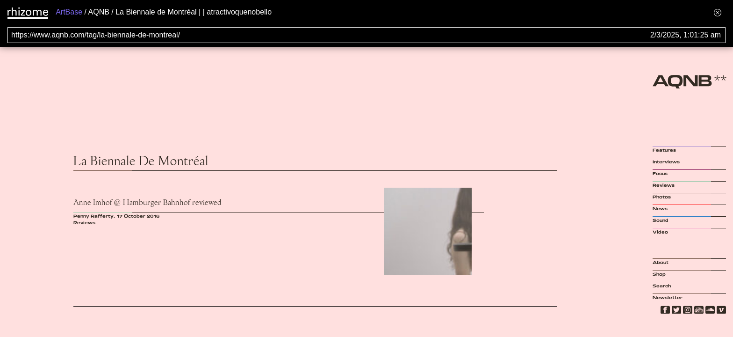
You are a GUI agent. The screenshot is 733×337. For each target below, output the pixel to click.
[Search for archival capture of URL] (366, 35)
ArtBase (69, 12)
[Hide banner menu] (718, 12)
